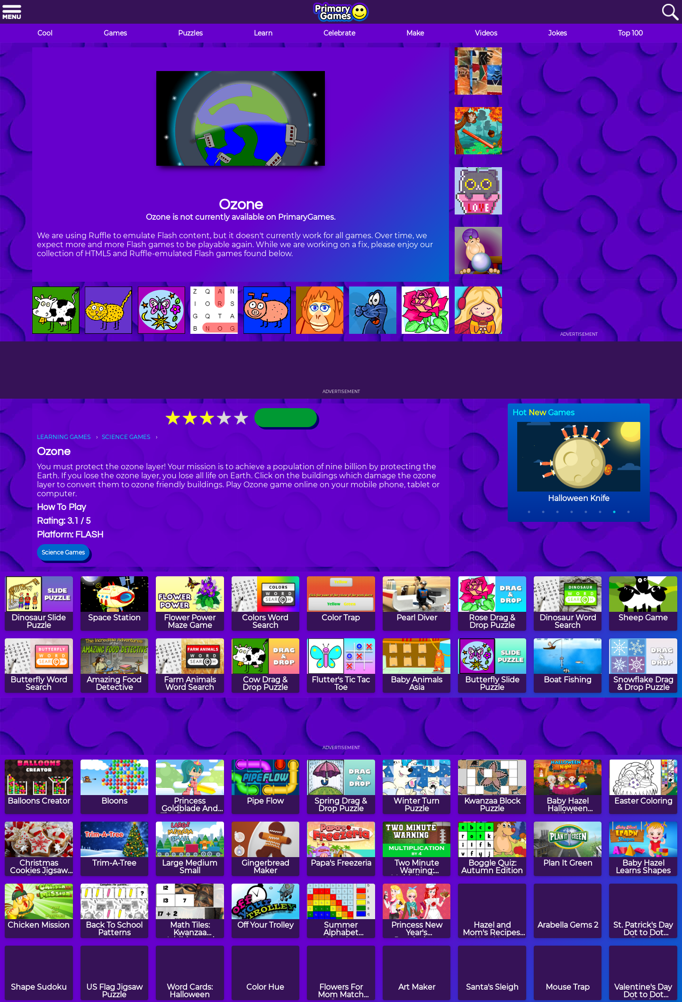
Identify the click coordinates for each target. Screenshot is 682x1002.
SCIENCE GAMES (126, 436)
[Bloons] (115, 787)
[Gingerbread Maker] (266, 849)
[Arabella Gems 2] (568, 911)
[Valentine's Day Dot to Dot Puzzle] (643, 973)
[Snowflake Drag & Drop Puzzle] (643, 665)
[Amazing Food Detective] (115, 665)
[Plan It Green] (568, 849)
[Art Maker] (417, 973)
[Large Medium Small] (190, 849)
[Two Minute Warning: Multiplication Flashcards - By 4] (417, 849)
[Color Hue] (266, 973)
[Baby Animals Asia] (417, 665)
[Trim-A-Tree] (115, 849)
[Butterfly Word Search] (39, 665)
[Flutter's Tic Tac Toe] (341, 665)
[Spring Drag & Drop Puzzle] (341, 787)
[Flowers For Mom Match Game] (341, 973)
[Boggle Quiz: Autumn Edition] (492, 849)
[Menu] (12, 12)
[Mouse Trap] (568, 973)
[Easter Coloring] (643, 787)
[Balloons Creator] (39, 787)
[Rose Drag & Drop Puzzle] (492, 603)
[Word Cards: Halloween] (190, 973)
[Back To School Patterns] (115, 911)
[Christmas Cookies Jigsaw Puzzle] (39, 849)
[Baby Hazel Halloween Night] (568, 787)
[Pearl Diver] (417, 603)
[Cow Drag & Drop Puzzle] (266, 665)
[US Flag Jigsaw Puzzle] (115, 973)
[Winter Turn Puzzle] (417, 787)
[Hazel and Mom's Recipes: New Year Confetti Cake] (492, 911)
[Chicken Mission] (39, 911)
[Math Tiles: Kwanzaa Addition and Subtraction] (190, 911)
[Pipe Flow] (266, 787)
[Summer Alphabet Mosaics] (341, 911)
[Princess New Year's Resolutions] (417, 911)
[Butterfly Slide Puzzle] (492, 665)
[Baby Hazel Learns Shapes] (643, 849)
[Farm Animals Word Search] (190, 665)
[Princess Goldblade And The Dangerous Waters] (190, 787)
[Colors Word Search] (266, 603)
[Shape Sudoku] (39, 973)
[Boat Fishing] (568, 665)
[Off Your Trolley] (266, 911)
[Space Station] (115, 603)
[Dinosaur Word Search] (568, 603)
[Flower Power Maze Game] (190, 603)
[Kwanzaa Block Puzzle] (492, 787)
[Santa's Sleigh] (492, 973)
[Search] (670, 12)
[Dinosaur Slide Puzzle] (39, 603)
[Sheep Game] (643, 603)
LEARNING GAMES (63, 436)
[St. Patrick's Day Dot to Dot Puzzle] (643, 911)
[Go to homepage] (341, 13)
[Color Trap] (341, 603)
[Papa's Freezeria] (341, 849)
